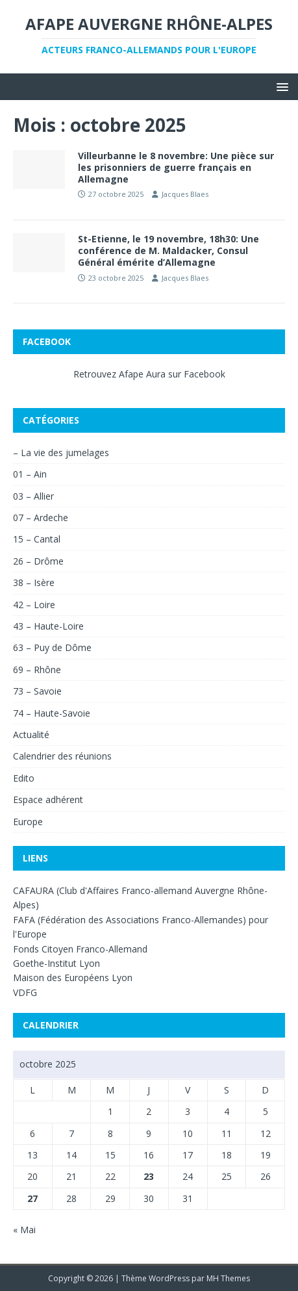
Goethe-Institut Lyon (56, 963)
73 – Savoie (37, 691)
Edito (23, 778)
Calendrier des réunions (62, 756)
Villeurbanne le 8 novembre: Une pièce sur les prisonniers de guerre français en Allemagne (176, 167)
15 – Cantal (36, 539)
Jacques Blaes (185, 194)
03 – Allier (33, 496)
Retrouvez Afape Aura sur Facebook (149, 374)
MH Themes (228, 1278)
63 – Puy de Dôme (52, 647)
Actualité (31, 734)
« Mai (24, 1229)
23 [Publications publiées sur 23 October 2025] (148, 1176)
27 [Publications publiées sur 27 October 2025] (32, 1198)
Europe (28, 821)
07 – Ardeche (40, 517)
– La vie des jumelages (61, 452)
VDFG (25, 992)
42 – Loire (34, 604)
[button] (280, 86)
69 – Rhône (37, 669)
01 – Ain (30, 474)
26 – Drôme (38, 561)
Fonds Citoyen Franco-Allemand (80, 949)
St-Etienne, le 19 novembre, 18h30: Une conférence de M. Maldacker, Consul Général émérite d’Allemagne (168, 250)
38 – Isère (34, 582)
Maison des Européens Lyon (72, 977)
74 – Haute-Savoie (51, 713)
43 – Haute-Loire (48, 626)
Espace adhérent (48, 799)
